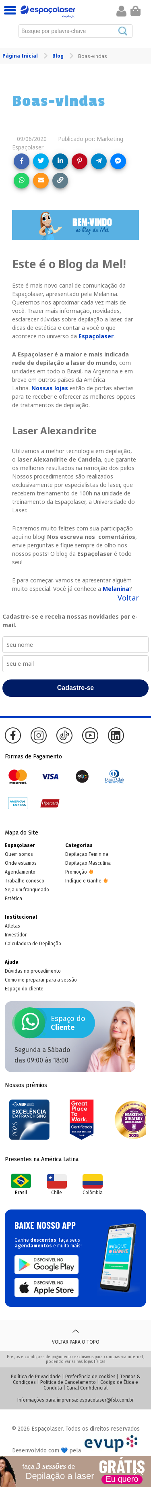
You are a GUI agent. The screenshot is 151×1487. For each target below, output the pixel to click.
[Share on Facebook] (21, 161)
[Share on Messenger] (118, 161)
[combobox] (75, 31)
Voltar (128, 598)
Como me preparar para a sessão (41, 980)
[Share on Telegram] (99, 161)
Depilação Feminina (86, 854)
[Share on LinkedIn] (60, 161)
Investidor (16, 935)
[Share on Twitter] (41, 161)
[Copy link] (60, 180)
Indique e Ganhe (83, 881)
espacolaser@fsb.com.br (106, 1400)
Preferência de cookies (90, 1376)
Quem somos (19, 854)
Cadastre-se (75, 687)
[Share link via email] (41, 180)
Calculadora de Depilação (33, 943)
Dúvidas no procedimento (33, 971)
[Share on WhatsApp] (21, 180)
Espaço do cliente (24, 989)
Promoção (76, 872)
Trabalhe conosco (24, 881)
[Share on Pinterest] (79, 161)
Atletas (12, 926)
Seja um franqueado (27, 890)
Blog (58, 55)
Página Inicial (20, 55)
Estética (13, 898)
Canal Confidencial (87, 1388)
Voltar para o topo (75, 1335)
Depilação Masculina (88, 863)
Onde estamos (21, 863)
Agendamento (20, 872)
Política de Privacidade (36, 1376)
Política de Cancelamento (68, 1382)
